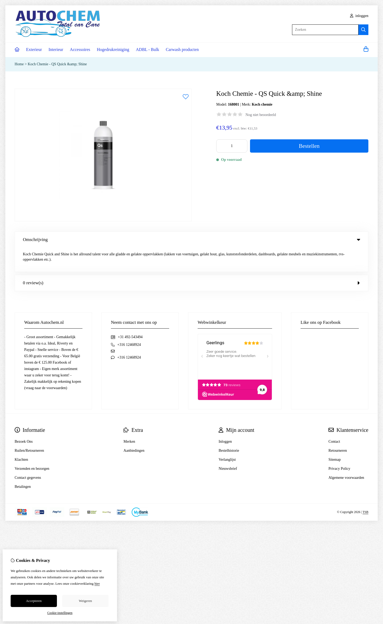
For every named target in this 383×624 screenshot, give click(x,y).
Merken (129, 417)
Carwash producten (182, 49)
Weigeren (85, 601)
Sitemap (334, 435)
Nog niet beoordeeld (260, 115)
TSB (365, 488)
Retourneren (337, 426)
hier (97, 584)
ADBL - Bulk (147, 49)
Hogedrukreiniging (113, 49)
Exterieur (34, 49)
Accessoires (80, 49)
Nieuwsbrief (228, 444)
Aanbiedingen (133, 426)
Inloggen (225, 417)
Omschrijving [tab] (191, 239)
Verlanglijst (227, 435)
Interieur (56, 49)
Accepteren (33, 601)
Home (19, 64)
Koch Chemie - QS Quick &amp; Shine (57, 64)
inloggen (359, 16)
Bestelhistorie (229, 426)
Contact (334, 417)
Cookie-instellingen (60, 613)
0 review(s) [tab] (191, 258)
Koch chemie (262, 104)
